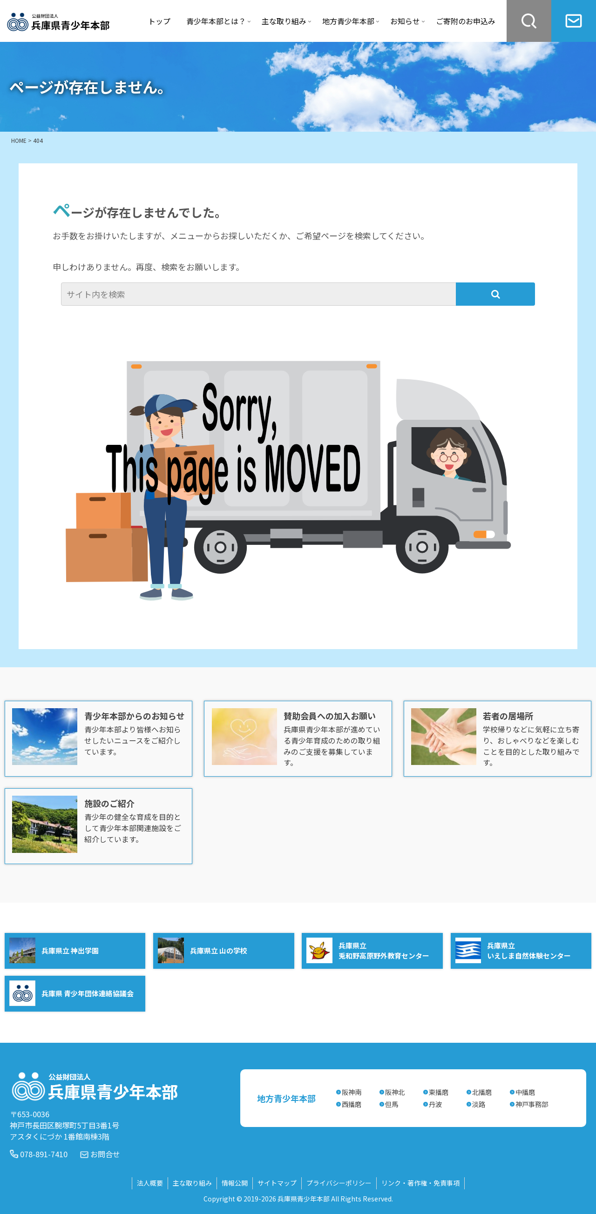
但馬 (391, 1103)
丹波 (435, 1103)
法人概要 (150, 1182)
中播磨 (525, 1091)
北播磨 (482, 1091)
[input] (259, 294)
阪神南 (351, 1091)
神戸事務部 (531, 1103)
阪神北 (395, 1091)
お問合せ (105, 1153)
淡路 (478, 1103)
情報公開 (235, 1182)
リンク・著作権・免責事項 (420, 1182)
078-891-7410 (44, 1153)
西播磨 (351, 1103)
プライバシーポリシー (339, 1182)
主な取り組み (192, 1182)
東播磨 (438, 1091)
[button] (495, 294)
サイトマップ (277, 1182)
